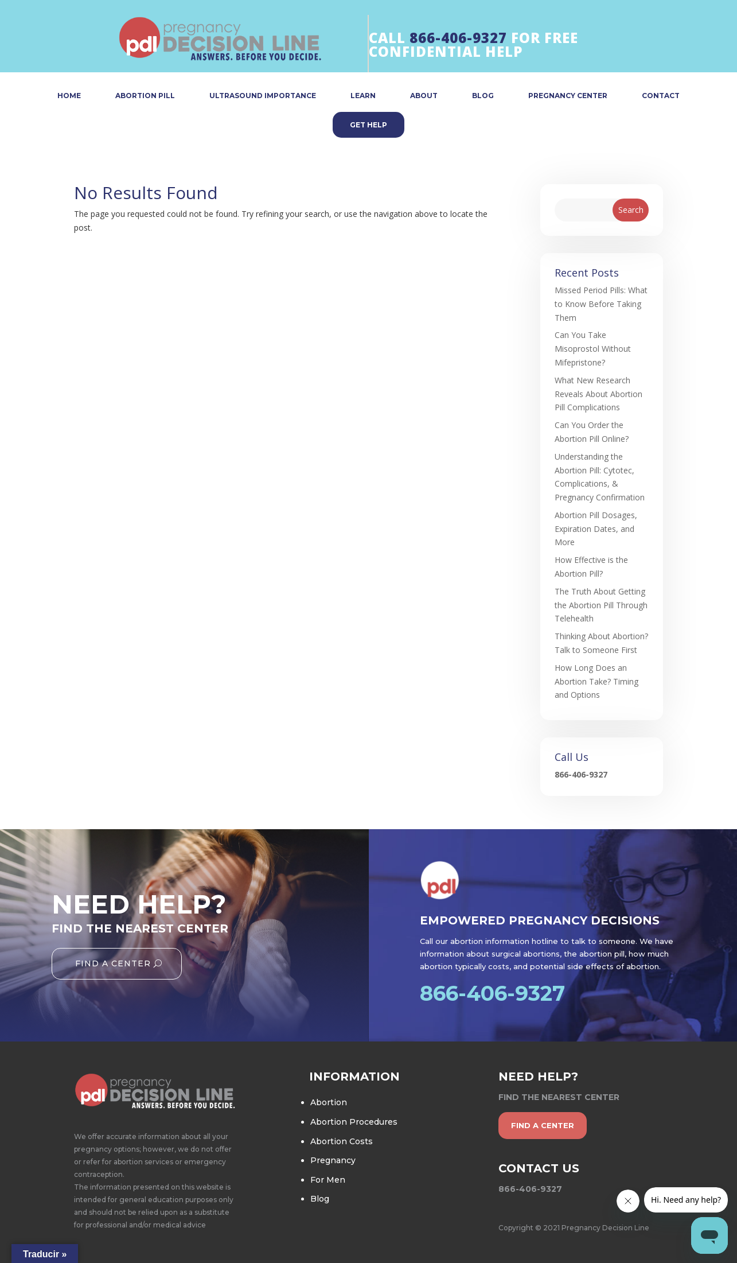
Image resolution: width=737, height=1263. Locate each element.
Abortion (328, 1102)
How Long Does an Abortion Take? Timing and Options (596, 681)
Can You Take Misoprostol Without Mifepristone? (593, 348)
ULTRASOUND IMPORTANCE (262, 96)
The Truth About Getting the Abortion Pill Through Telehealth (601, 605)
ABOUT (424, 96)
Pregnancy (333, 1160)
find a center (542, 1125)
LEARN (363, 96)
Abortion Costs (341, 1141)
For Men (327, 1180)
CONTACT (661, 96)
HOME (69, 96)
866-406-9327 (458, 37)
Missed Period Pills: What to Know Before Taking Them (601, 304)
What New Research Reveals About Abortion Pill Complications (598, 394)
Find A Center (113, 963)
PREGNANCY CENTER (567, 96)
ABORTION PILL (145, 96)
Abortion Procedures (353, 1122)
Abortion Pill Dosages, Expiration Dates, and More (596, 529)
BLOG (483, 96)
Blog (319, 1199)
